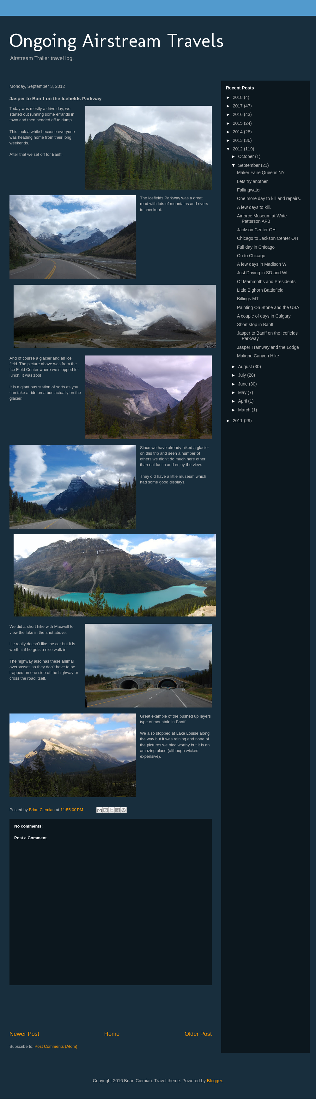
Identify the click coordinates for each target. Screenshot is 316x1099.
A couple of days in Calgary (264, 316)
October (246, 156)
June (243, 383)
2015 (238, 123)
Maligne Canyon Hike (258, 355)
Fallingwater (249, 189)
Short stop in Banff (255, 324)
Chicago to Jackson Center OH (267, 238)
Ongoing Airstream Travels (116, 40)
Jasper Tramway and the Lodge (268, 347)
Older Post (198, 1034)
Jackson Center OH (256, 229)
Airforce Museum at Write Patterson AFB (262, 218)
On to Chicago (251, 255)
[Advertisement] (124, 1007)
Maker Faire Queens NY (261, 172)
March (245, 409)
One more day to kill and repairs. (269, 198)
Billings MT (247, 298)
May (242, 392)
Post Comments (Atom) (56, 1046)
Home (112, 1034)
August (245, 366)
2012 (238, 148)
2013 (238, 140)
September (249, 165)
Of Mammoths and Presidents (266, 281)
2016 (238, 114)
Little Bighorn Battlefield (260, 290)
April (243, 401)
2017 (238, 105)
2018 (238, 97)
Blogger (214, 1080)
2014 (238, 131)
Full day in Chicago (256, 247)
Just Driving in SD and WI (262, 272)
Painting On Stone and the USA (268, 307)
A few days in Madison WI (262, 264)
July (242, 375)
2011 (238, 420)
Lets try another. (253, 181)
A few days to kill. (254, 207)
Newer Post (24, 1034)
